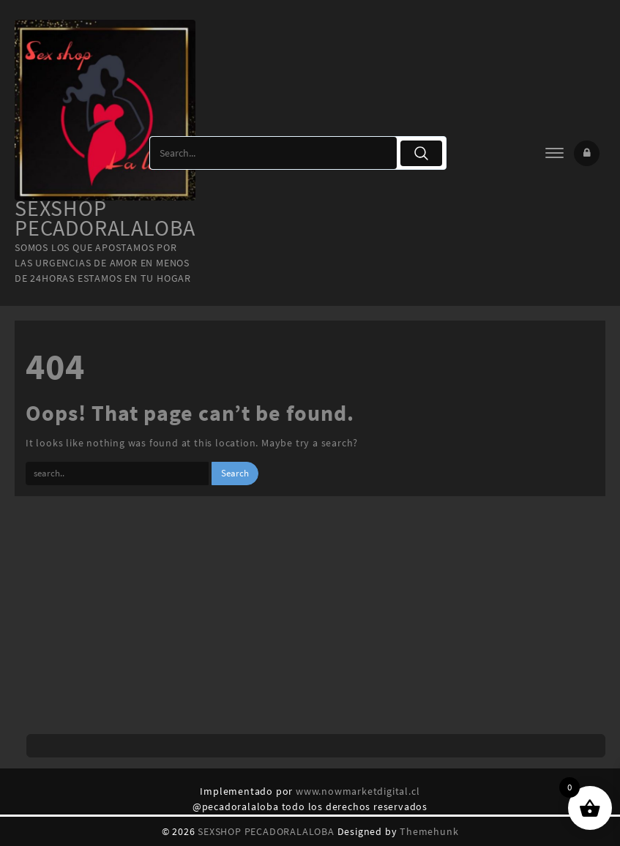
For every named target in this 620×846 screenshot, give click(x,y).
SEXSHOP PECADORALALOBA (105, 218)
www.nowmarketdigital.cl (357, 791)
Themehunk (429, 831)
